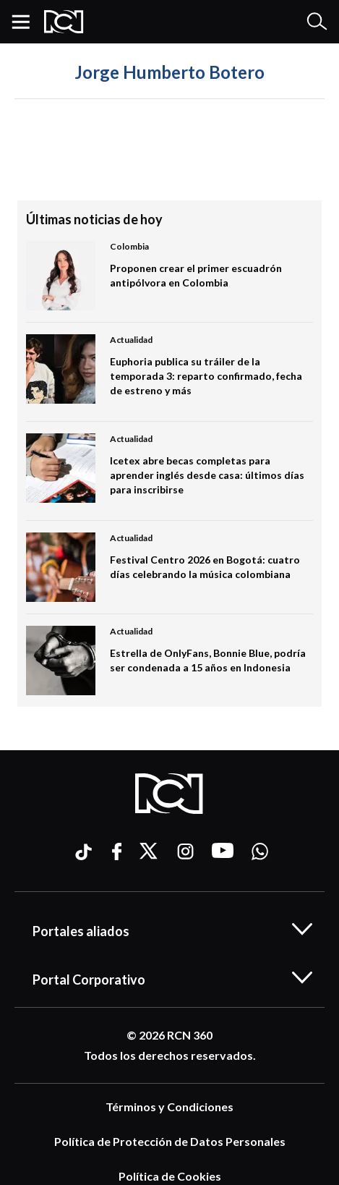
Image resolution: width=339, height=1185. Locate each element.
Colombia (129, 246)
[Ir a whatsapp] (260, 851)
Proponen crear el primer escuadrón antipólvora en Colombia (196, 275)
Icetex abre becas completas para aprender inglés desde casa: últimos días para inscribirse (207, 475)
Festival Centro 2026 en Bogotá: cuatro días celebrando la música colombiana (205, 566)
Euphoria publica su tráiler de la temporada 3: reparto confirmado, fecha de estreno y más (206, 375)
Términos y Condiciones (169, 1106)
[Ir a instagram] (185, 851)
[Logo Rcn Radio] (64, 21)
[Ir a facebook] (116, 851)
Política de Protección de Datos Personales (170, 1141)
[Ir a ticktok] (82, 854)
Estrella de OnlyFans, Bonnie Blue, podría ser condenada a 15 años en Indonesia (208, 660)
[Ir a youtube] (222, 851)
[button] (26, 21)
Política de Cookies (170, 1176)
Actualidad (131, 339)
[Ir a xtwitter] (150, 851)
